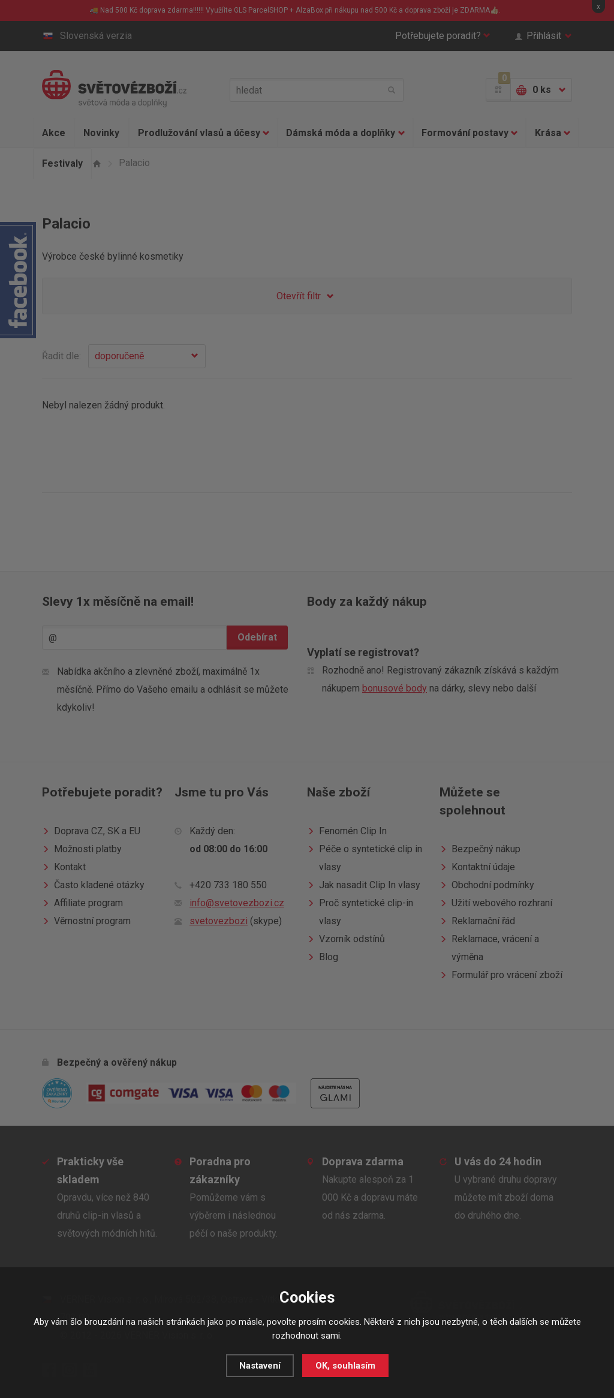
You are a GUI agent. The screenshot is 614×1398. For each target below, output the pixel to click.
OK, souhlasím (345, 1365)
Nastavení (260, 1365)
